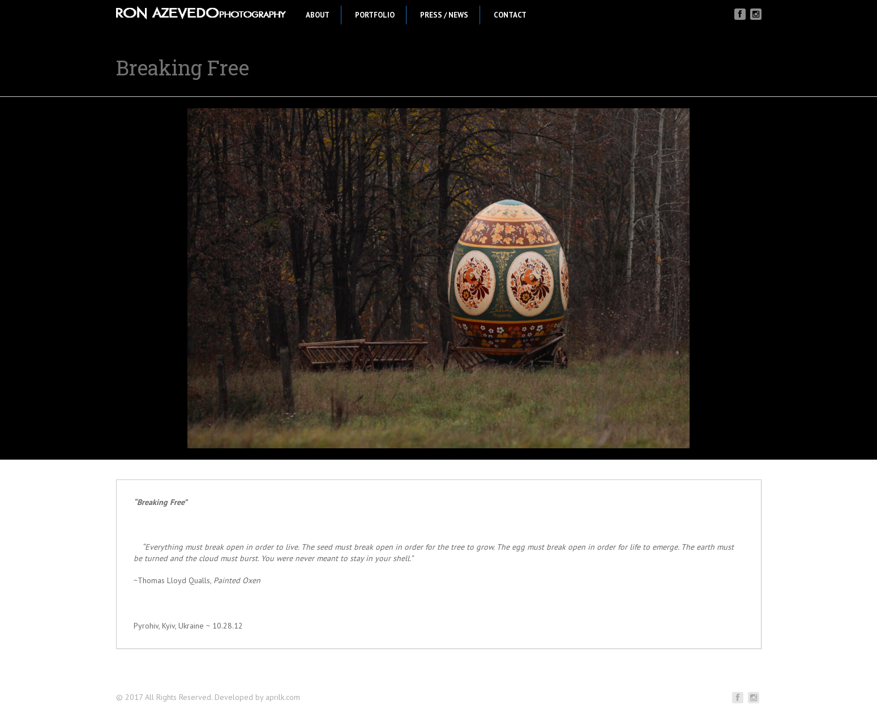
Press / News (444, 15)
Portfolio (375, 15)
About (318, 15)
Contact (510, 15)
